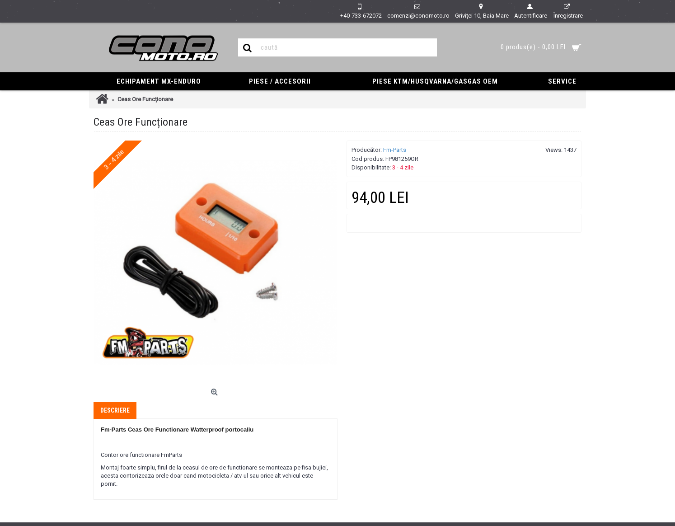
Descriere (115, 410)
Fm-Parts (394, 149)
